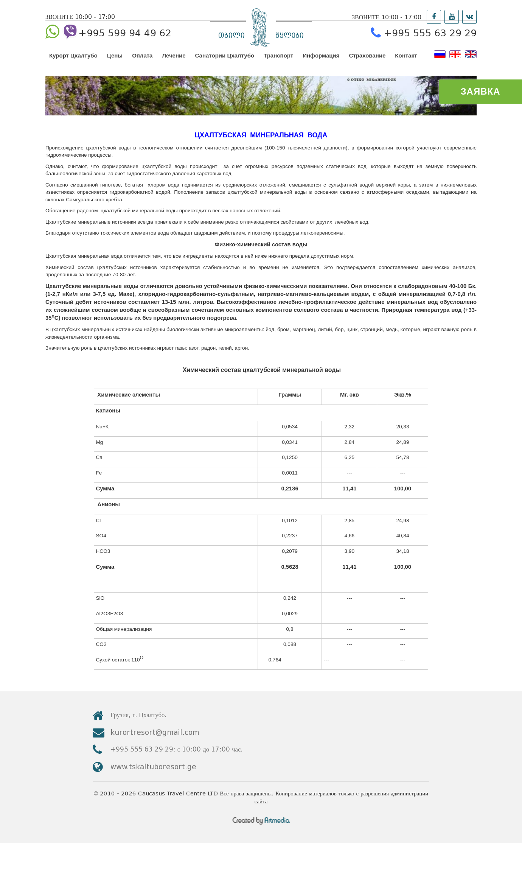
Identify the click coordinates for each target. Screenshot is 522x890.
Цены (115, 62)
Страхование (367, 62)
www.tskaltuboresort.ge (389, 794)
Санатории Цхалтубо (225, 62)
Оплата (142, 62)
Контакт (406, 62)
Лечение (173, 62)
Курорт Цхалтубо (73, 62)
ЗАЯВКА (480, 91)
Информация (321, 62)
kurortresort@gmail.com (390, 774)
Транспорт (278, 62)
